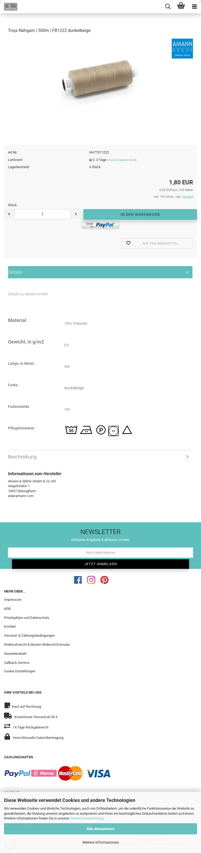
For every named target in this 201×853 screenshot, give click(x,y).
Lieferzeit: (15, 160)
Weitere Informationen (100, 842)
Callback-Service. (17, 663)
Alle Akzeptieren (100, 829)
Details (15, 272)
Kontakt (10, 626)
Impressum (12, 600)
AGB (7, 609)
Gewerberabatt (15, 654)
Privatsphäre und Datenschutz (26, 618)
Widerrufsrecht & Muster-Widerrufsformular (37, 645)
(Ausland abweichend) (122, 160)
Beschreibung (22, 456)
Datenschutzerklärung (86, 818)
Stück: (13, 205)
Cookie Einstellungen (19, 671)
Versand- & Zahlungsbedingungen (29, 635)
